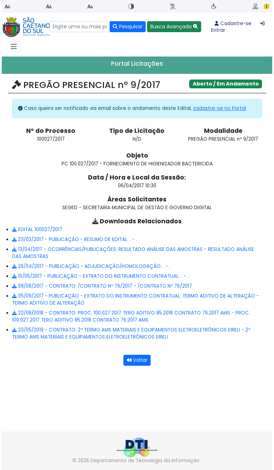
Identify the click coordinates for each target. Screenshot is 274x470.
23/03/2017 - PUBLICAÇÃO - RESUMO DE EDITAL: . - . (74, 239)
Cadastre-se (233, 23)
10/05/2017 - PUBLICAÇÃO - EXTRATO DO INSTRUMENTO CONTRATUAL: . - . (100, 276)
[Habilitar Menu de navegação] (14, 46)
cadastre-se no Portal (219, 108)
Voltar (137, 360)
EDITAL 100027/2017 (37, 229)
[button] (174, 26)
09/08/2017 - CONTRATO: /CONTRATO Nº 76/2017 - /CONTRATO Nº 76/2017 (102, 286)
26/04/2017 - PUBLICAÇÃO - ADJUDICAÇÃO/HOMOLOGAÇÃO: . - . (91, 266)
